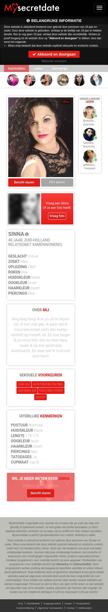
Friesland (89, 168)
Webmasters (85, 608)
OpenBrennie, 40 (92, 142)
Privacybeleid (83, 603)
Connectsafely (82, 564)
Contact (71, 608)
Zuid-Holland (90, 124)
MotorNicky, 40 (92, 120)
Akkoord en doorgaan (54, 54)
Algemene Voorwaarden (50, 608)
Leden (38, 68)
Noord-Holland (91, 146)
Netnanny (63, 564)
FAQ (20, 603)
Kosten (68, 603)
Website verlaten (54, 61)
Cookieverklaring (25, 608)
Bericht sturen (24, 182)
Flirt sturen (57, 182)
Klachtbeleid (33, 603)
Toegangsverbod (52, 603)
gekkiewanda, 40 (93, 164)
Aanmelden (16, 68)
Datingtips (60, 68)
